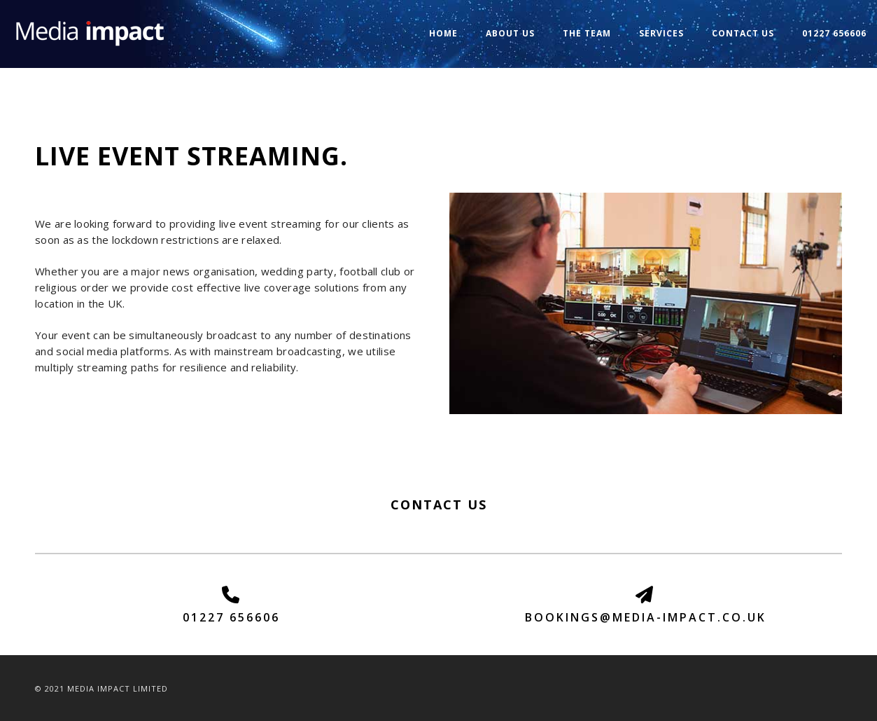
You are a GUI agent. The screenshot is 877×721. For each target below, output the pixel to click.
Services (661, 33)
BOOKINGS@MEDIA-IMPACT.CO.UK (645, 617)
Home (443, 33)
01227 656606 (834, 33)
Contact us (743, 33)
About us (510, 33)
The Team (587, 33)
